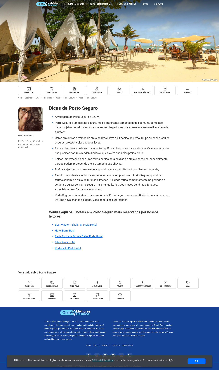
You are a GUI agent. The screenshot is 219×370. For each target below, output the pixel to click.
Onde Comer (165, 92)
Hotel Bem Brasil (65, 230)
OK (196, 361)
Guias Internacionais (101, 4)
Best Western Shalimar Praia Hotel (76, 224)
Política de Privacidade (102, 360)
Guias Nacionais (76, 4)
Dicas (188, 286)
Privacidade (127, 345)
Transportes (97, 299)
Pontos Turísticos (142, 92)
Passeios (52, 299)
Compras (120, 299)
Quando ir (28, 92)
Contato (158, 4)
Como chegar (51, 92)
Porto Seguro (209, 80)
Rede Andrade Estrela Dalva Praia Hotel (79, 236)
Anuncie (105, 345)
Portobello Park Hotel (68, 248)
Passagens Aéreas (126, 4)
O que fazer (97, 92)
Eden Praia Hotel (65, 242)
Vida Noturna (29, 299)
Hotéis (145, 4)
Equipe (97, 345)
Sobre (88, 345)
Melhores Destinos (143, 313)
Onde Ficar (74, 92)
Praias (120, 92)
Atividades (74, 299)
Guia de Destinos (47, 4)
